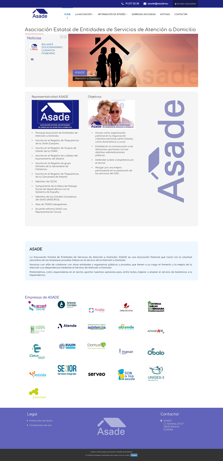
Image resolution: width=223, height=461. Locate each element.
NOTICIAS (165, 14)
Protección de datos (40, 420)
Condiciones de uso (39, 425)
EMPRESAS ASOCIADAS (144, 14)
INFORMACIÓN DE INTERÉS (112, 14)
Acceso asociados (185, 4)
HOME (67, 14)
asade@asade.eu (158, 3)
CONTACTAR (180, 14)
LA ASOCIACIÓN (84, 14)
